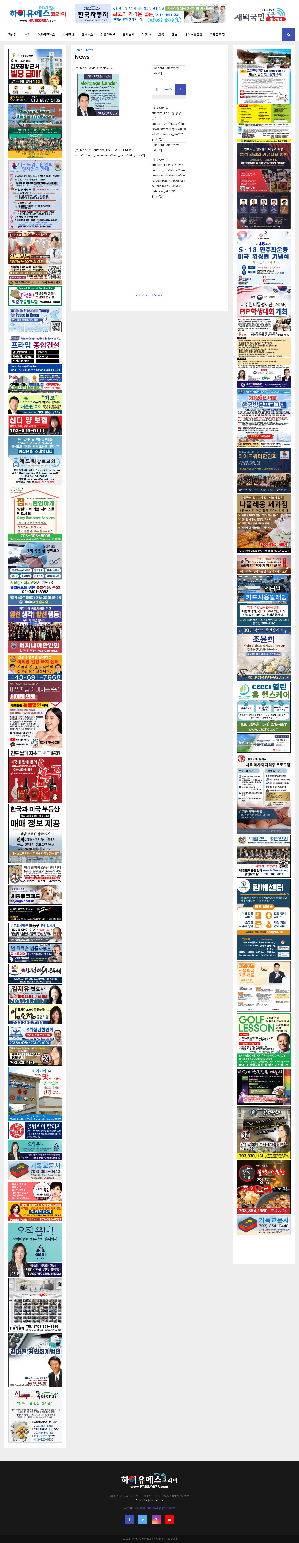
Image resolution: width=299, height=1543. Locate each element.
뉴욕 (27, 34)
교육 (161, 34)
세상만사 (68, 34)
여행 (144, 34)
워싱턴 (12, 34)
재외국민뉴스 (46, 34)
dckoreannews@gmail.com (157, 1508)
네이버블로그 (193, 34)
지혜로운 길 (217, 34)
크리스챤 (128, 34)
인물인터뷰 (107, 34)
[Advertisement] (264, 1245)
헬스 (174, 34)
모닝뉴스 (87, 34)
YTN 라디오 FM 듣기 (150, 295)
